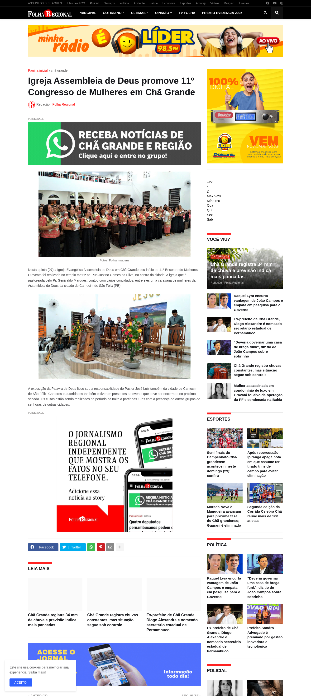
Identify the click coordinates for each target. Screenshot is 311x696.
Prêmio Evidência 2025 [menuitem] (222, 13)
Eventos (244, 3)
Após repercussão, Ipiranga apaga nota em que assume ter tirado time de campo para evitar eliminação (264, 464)
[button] (265, 13)
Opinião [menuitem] (162, 13)
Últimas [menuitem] (138, 13)
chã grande (59, 70)
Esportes (185, 3)
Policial (94, 3)
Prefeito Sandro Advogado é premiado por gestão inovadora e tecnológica (264, 637)
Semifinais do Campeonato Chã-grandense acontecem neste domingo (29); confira (222, 464)
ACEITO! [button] (21, 682)
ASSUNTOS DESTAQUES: (45, 3)
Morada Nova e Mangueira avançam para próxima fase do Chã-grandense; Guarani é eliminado (224, 516)
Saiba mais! (37, 672)
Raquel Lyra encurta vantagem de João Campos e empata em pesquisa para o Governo (258, 303)
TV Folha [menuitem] (187, 13)
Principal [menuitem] (87, 13)
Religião (229, 3)
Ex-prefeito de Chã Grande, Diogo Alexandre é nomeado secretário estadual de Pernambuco (172, 622)
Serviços (109, 3)
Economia (169, 3)
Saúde (153, 3)
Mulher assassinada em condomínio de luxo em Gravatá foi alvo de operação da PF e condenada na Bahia (258, 393)
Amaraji (201, 3)
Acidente (139, 3)
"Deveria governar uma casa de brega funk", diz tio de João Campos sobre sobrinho (258, 349)
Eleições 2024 (76, 3)
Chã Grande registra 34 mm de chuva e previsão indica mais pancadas (53, 620)
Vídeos (214, 3)
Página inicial (38, 70)
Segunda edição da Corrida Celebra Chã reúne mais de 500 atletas (264, 514)
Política (124, 3)
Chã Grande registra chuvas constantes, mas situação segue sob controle (112, 620)
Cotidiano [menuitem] (112, 13)
